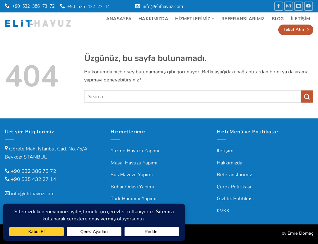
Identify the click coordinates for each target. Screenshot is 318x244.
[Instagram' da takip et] (288, 6)
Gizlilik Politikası (235, 198)
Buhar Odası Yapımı (132, 186)
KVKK (223, 210)
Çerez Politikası (234, 186)
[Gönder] (307, 96)
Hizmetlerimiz (195, 19)
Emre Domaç (300, 233)
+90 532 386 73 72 (33, 171)
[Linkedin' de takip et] (298, 6)
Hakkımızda (153, 19)
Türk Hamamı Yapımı (134, 198)
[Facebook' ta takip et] (278, 6)
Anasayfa (119, 19)
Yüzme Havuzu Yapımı (135, 150)
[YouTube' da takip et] (308, 6)
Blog (278, 19)
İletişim (300, 19)
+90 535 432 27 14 (33, 179)
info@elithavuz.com (33, 193)
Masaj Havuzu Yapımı (134, 162)
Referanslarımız (243, 19)
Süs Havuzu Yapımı (132, 174)
